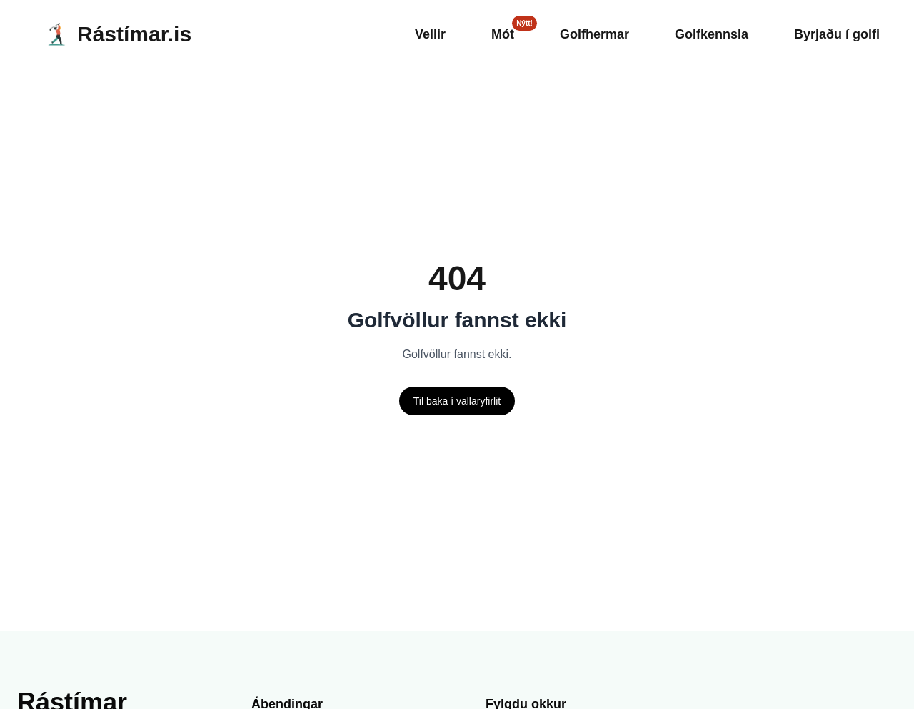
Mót (475, 33)
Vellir (399, 34)
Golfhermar (573, 34)
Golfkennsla (700, 34)
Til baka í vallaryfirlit (457, 401)
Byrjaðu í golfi (833, 34)
